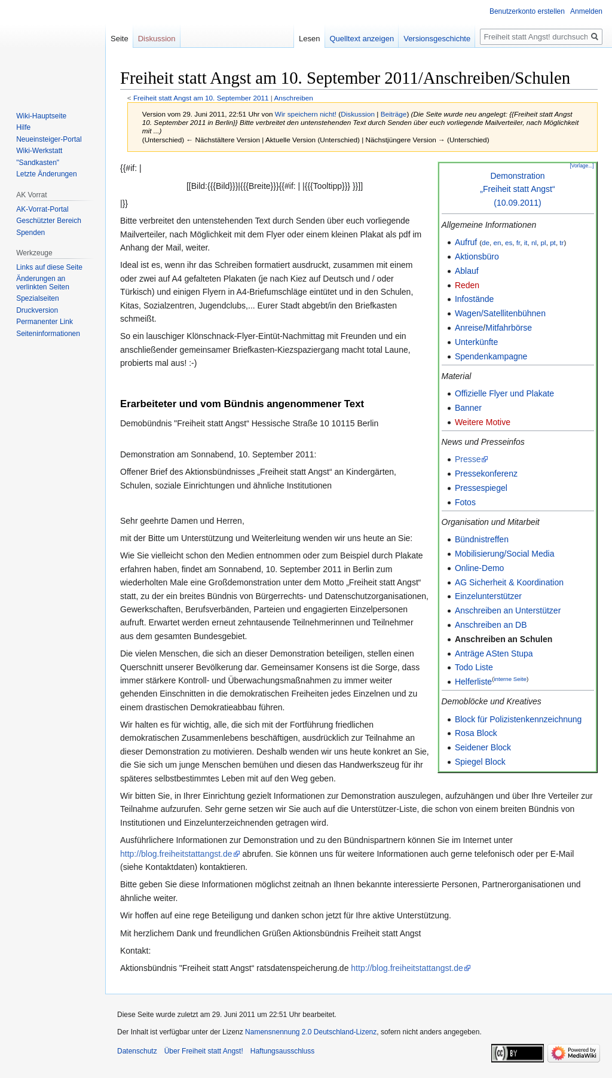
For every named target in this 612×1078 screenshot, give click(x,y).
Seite (119, 38)
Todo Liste (474, 667)
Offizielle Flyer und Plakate (504, 393)
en (497, 242)
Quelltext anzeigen (362, 38)
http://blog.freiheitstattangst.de (176, 854)
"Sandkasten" (37, 162)
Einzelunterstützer (488, 596)
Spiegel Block (480, 761)
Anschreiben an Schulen (503, 639)
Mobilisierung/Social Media (505, 553)
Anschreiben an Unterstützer (508, 610)
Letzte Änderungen (46, 174)
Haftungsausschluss (282, 1051)
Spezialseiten (37, 298)
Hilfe (23, 127)
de (485, 242)
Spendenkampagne (491, 356)
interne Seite (510, 679)
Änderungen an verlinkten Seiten (42, 282)
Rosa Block (476, 733)
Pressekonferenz (486, 473)
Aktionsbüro (477, 256)
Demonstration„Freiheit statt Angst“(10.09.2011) (517, 189)
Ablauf (467, 271)
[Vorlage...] (581, 166)
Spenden (30, 232)
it (526, 242)
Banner (468, 408)
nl (534, 242)
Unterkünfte (476, 342)
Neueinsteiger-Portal (48, 139)
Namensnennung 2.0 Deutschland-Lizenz (311, 1032)
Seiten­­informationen (48, 333)
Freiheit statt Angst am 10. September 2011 (201, 98)
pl (543, 242)
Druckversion (37, 310)
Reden (467, 285)
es (508, 242)
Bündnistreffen (482, 539)
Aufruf (466, 242)
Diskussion (358, 114)
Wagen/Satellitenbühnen (500, 313)
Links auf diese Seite (49, 267)
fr (518, 242)
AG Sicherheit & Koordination (509, 582)
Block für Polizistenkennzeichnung (518, 719)
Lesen (309, 38)
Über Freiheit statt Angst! (203, 1051)
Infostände (474, 299)
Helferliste (473, 681)
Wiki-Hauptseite (41, 116)
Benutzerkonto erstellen (527, 11)
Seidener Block (483, 747)
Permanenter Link (44, 321)
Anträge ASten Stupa (494, 653)
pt (553, 242)
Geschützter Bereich (48, 220)
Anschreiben (293, 98)
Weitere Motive (482, 422)
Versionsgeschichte (436, 38)
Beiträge (394, 114)
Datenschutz (137, 1051)
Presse (468, 459)
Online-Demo (479, 568)
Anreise (469, 327)
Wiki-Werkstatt (39, 150)
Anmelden (586, 11)
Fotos (465, 502)
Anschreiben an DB (491, 625)
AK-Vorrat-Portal (42, 209)
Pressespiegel (481, 488)
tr (561, 242)
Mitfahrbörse (508, 327)
